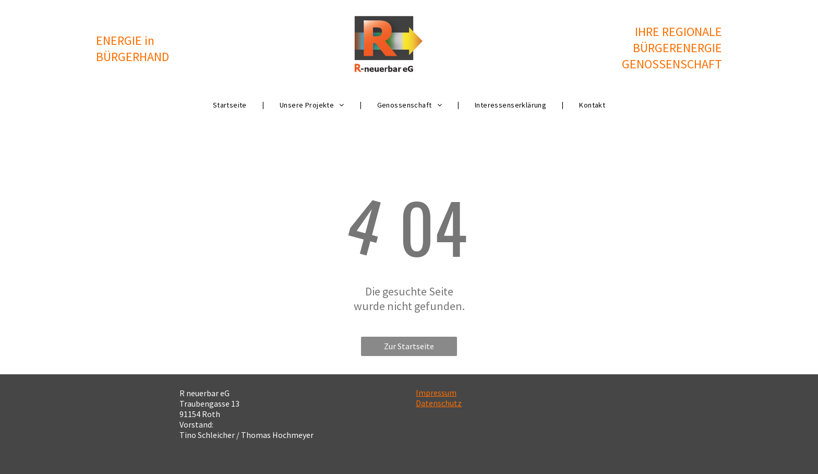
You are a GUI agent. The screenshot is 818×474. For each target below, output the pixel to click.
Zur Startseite (409, 346)
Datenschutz (439, 403)
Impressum (436, 392)
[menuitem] (230, 105)
